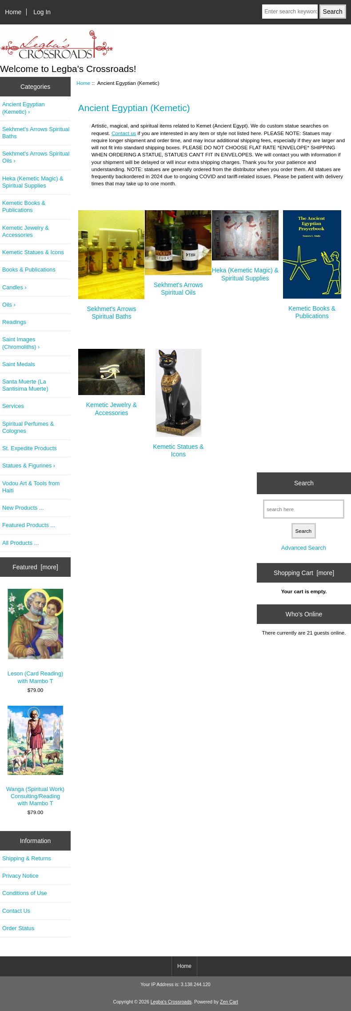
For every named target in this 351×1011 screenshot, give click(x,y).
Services (13, 406)
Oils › (9, 304)
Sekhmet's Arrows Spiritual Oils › (35, 157)
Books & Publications (29, 269)
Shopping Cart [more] (304, 572)
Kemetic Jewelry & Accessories (25, 231)
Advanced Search (303, 547)
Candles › (14, 287)
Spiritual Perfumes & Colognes (28, 427)
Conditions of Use (24, 893)
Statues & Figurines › (28, 465)
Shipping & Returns (26, 858)
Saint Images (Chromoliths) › (21, 343)
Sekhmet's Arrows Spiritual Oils (178, 285)
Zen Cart (229, 1001)
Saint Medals (18, 364)
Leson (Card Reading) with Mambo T (35, 636)
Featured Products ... (28, 525)
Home (13, 12)
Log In (42, 12)
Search (304, 483)
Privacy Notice (20, 875)
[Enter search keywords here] (289, 11)
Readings (14, 322)
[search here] (303, 509)
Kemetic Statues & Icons (33, 252)
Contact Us (16, 910)
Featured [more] (35, 567)
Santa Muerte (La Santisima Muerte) (25, 385)
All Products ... (20, 542)
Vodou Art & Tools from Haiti (31, 487)
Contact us (124, 133)
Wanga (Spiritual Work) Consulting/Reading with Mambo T (35, 756)
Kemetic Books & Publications (23, 206)
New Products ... (23, 507)
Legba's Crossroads (171, 1001)
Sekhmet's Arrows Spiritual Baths (35, 133)
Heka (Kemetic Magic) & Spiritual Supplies (32, 182)
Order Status (18, 928)
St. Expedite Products (29, 448)
